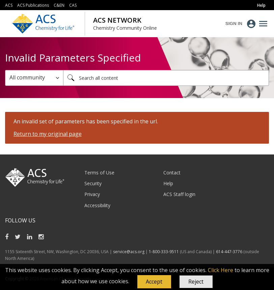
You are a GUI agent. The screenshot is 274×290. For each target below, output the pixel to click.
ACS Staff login (179, 194)
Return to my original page (47, 134)
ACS (8, 5)
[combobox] (166, 78)
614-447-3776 (229, 252)
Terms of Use (99, 172)
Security (93, 183)
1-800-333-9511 (164, 252)
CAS (73, 5)
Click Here (220, 270)
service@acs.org (128, 252)
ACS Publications (33, 5)
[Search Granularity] (34, 78)
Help (168, 183)
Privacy (92, 194)
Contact (172, 172)
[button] (154, 282)
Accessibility (97, 205)
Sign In (233, 23)
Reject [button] (195, 281)
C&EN (59, 5)
